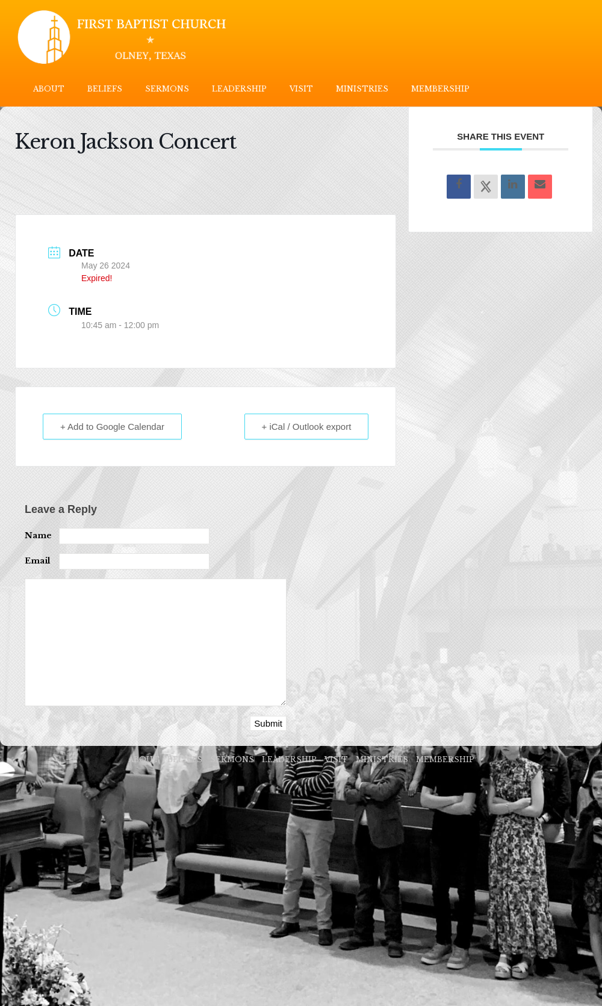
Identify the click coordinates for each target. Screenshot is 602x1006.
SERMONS (167, 88)
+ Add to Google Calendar (112, 426)
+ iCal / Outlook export (307, 426)
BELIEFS (104, 88)
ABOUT (48, 88)
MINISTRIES (362, 88)
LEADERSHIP (239, 88)
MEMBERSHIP (440, 88)
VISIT (301, 88)
